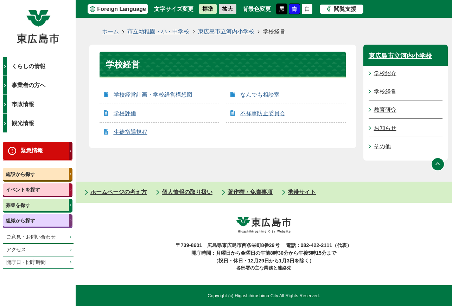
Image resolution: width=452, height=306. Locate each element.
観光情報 (23, 123)
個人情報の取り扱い (187, 192)
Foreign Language (121, 9)
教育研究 (385, 110)
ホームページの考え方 (118, 192)
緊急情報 (31, 151)
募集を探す (18, 205)
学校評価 (125, 113)
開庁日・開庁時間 (26, 262)
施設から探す (20, 174)
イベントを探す (23, 190)
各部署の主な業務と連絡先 (263, 268)
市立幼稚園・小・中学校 (158, 31)
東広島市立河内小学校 (226, 31)
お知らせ (385, 128)
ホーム (110, 31)
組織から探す (20, 220)
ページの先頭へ (438, 164)
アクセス (16, 249)
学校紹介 (385, 73)
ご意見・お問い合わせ (31, 237)
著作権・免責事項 (250, 192)
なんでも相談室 (260, 95)
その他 (382, 146)
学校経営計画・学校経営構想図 (153, 95)
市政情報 (23, 104)
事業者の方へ (28, 85)
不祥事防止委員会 (262, 113)
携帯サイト (302, 192)
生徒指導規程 (130, 132)
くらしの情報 (28, 66)
